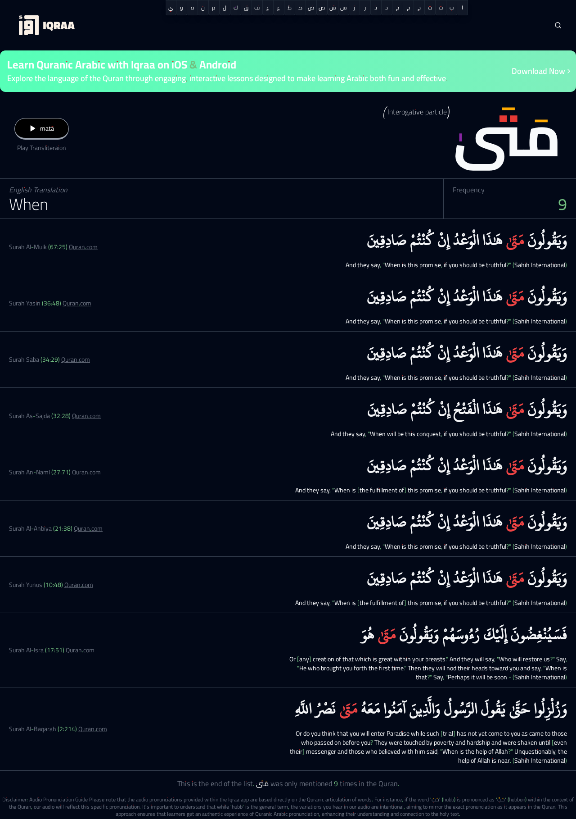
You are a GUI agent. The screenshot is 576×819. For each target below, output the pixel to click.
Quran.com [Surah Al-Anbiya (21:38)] (88, 528)
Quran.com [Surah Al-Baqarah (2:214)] (92, 729)
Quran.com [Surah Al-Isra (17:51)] (80, 650)
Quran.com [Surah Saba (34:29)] (75, 359)
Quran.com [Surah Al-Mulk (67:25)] (83, 247)
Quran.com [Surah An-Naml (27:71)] (86, 472)
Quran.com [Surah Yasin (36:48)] (77, 303)
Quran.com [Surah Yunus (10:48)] (78, 585)
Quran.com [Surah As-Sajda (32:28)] (86, 416)
